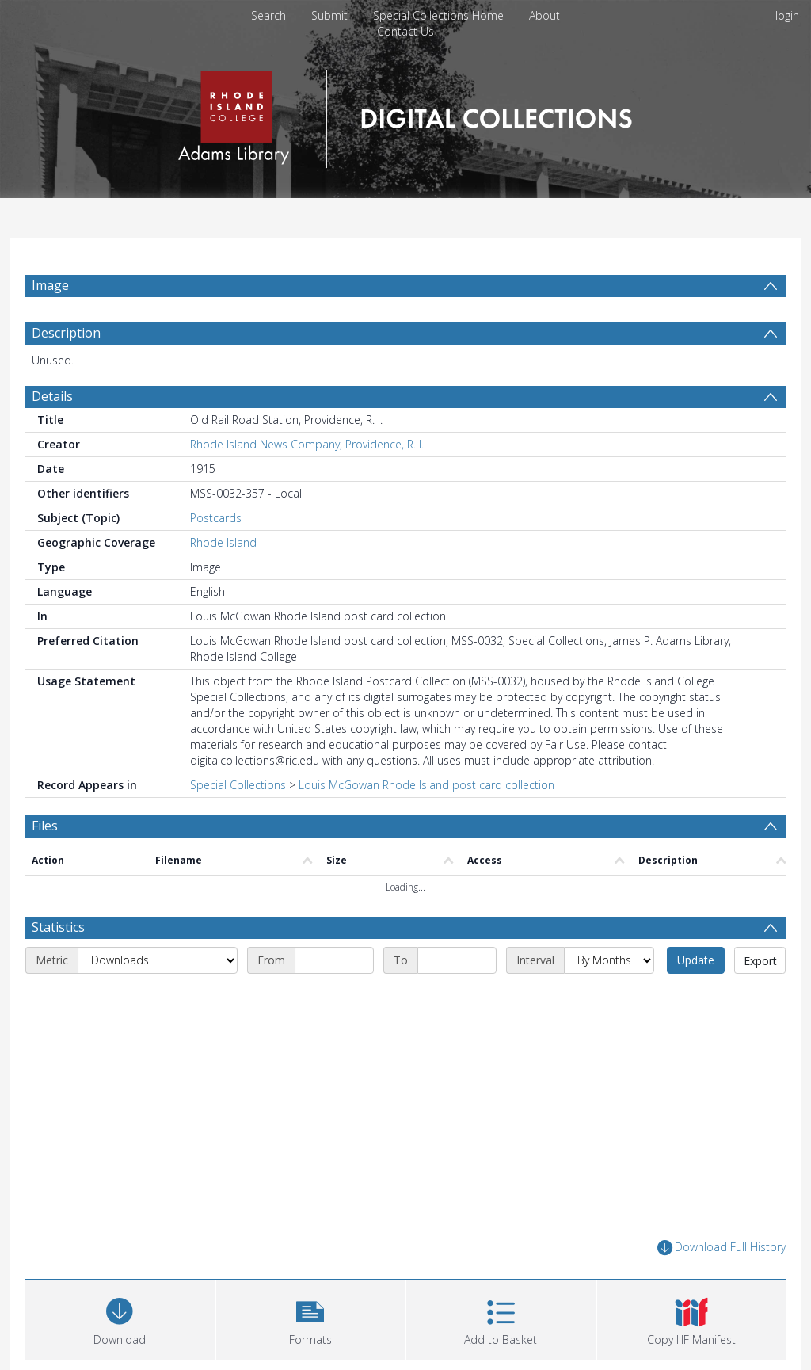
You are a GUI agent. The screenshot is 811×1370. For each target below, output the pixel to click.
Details (52, 396)
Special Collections (238, 784)
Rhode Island (223, 542)
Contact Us (405, 31)
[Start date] (334, 960)
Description (66, 333)
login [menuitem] (787, 15)
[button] (311, 1318)
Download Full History (721, 1247)
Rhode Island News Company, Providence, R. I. (307, 444)
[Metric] (158, 960)
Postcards (216, 517)
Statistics (58, 927)
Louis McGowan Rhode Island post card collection (426, 784)
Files (45, 825)
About (544, 15)
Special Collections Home (438, 15)
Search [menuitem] (268, 15)
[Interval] (609, 960)
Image (50, 285)
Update (695, 959)
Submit (329, 15)
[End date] (457, 960)
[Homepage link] (405, 114)
